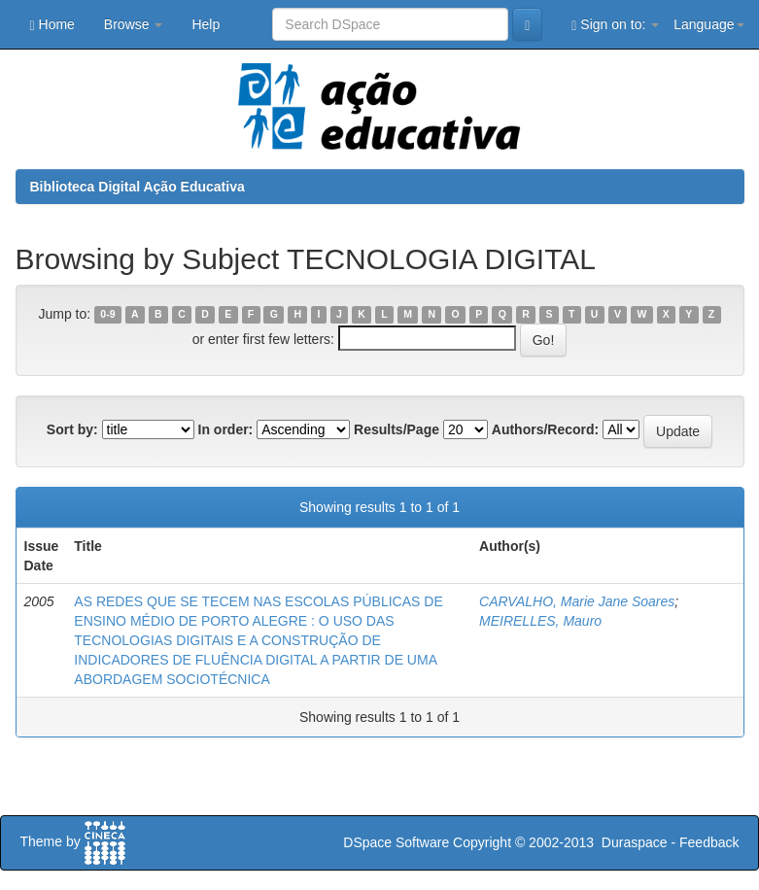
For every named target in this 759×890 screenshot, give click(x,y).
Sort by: (72, 429)
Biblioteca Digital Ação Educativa (137, 186)
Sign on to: (615, 25)
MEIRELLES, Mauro (540, 621)
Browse (133, 24)
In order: (226, 429)
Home (52, 25)
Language (708, 24)
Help (205, 24)
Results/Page (396, 429)
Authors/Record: (545, 429)
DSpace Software (396, 842)
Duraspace (635, 842)
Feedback (709, 842)
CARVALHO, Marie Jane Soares (576, 601)
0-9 (107, 315)
